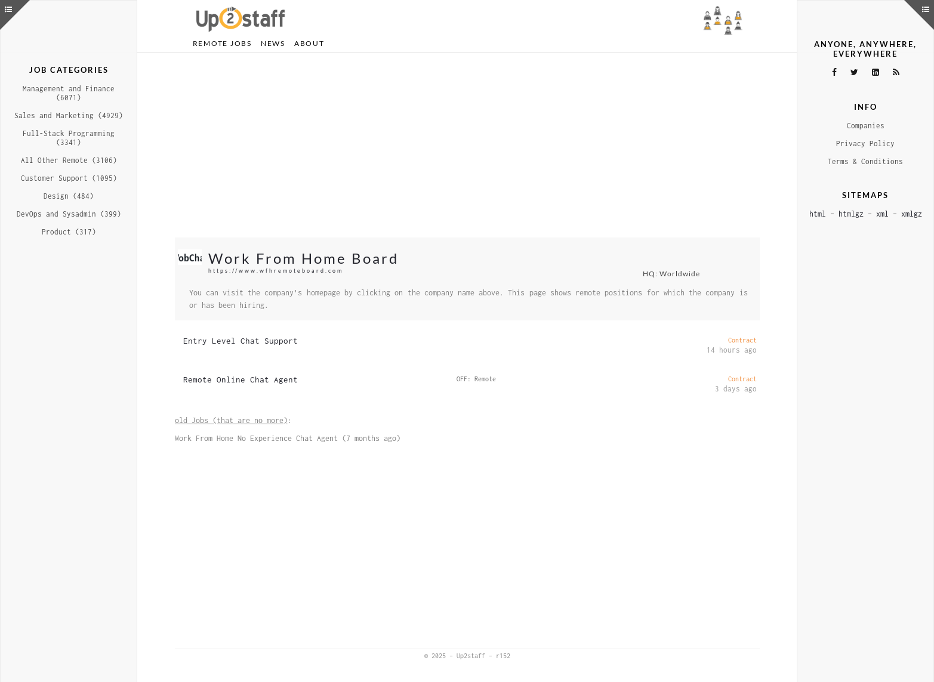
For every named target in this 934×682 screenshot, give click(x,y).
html (817, 213)
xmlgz (911, 213)
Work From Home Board (303, 258)
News (273, 43)
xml (882, 213)
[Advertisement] (467, 145)
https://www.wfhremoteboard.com (275, 270)
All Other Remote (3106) (69, 160)
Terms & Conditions (865, 161)
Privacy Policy (865, 143)
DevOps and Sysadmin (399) (69, 214)
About (309, 43)
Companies (865, 125)
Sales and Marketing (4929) (68, 115)
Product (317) (69, 232)
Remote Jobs (222, 43)
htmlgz (851, 213)
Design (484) (69, 196)
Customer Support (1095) (69, 178)
